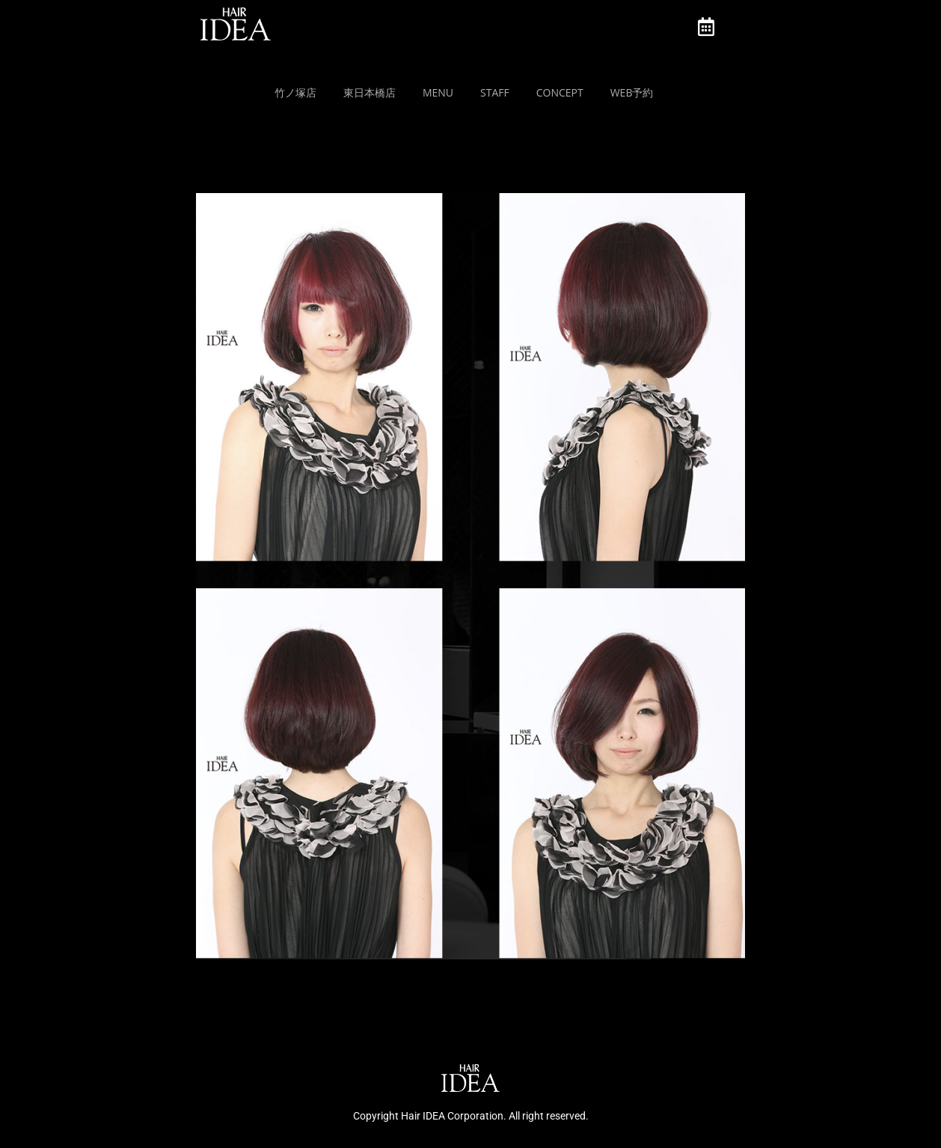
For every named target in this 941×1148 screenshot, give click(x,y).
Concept (559, 92)
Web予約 (632, 92)
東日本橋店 (369, 92)
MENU (438, 92)
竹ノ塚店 (295, 92)
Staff (494, 92)
